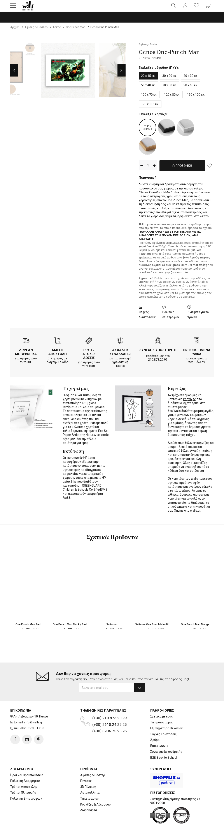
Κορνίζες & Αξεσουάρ (95, 790)
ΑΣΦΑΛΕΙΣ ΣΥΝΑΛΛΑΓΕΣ (120, 355)
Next (121, 74)
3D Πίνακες (88, 773)
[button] (13, 7)
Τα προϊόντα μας (161, 708)
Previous (14, 74)
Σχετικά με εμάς (161, 703)
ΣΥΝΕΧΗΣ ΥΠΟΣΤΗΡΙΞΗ (157, 353)
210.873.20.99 (158, 362)
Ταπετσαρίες (89, 784)
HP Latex (89, 460)
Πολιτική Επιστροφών (26, 784)
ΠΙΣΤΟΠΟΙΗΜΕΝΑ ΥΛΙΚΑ (196, 355)
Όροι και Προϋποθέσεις (27, 761)
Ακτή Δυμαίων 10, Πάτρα (30, 703)
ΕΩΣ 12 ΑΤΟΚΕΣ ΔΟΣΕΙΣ (88, 357)
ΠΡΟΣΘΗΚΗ (182, 172)
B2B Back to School (163, 744)
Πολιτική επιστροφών (170, 317)
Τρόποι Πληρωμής (23, 779)
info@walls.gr (33, 708)
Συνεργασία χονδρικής (166, 738)
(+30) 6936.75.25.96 (109, 717)
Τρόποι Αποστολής (23, 773)
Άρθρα (154, 726)
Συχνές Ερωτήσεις (163, 720)
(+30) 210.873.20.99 (109, 704)
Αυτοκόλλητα (90, 779)
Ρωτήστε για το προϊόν (198, 317)
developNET (148, 821)
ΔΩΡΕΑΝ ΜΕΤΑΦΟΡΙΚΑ (26, 355)
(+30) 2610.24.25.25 (109, 711)
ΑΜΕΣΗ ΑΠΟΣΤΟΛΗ (57, 355)
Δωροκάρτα (88, 796)
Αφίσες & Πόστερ (92, 761)
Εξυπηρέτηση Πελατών (166, 714)
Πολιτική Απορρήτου (25, 767)
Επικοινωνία (159, 732)
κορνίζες (189, 402)
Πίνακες (86, 767)
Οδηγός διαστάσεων (147, 317)
